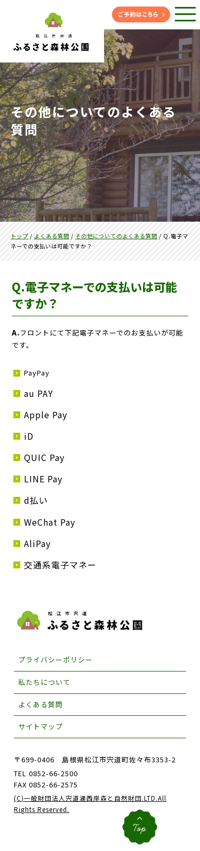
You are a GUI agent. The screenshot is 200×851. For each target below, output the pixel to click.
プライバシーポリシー (55, 659)
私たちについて (44, 682)
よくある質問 (40, 704)
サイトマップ (40, 726)
